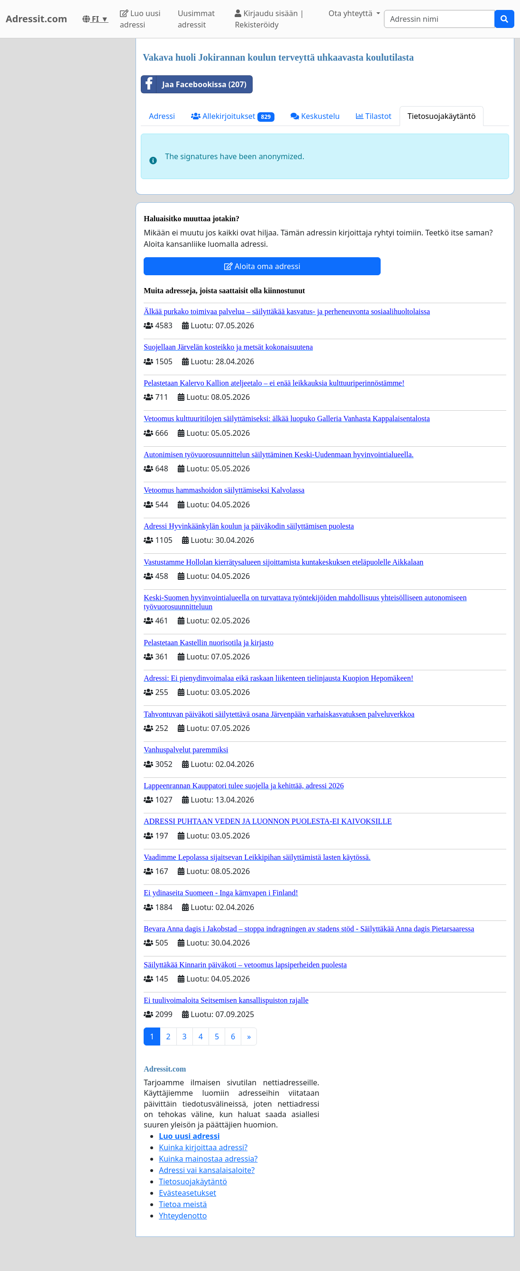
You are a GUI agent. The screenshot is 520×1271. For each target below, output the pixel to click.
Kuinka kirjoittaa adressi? (203, 1147)
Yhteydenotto (183, 1215)
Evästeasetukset (187, 1193)
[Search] (439, 19)
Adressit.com (36, 18)
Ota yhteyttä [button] (351, 13)
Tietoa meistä (183, 1204)
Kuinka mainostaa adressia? (208, 1159)
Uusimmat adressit (196, 19)
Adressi (162, 116)
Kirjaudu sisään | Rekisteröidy (269, 19)
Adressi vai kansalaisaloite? (207, 1170)
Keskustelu (315, 116)
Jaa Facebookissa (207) (193, 84)
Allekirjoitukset (232, 116)
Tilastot (374, 116)
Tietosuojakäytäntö (442, 116)
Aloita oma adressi (262, 266)
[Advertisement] (65, 180)
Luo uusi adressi (140, 19)
